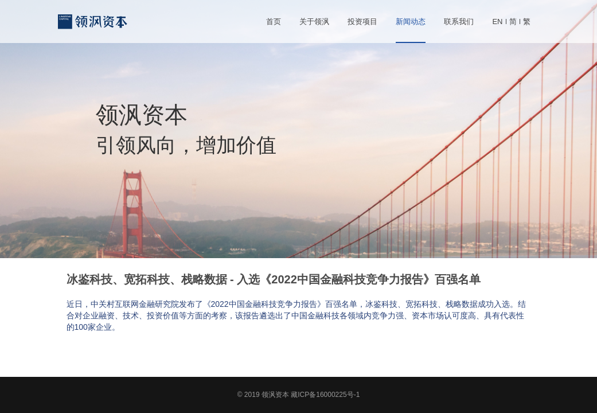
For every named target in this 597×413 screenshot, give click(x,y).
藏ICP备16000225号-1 (325, 395)
